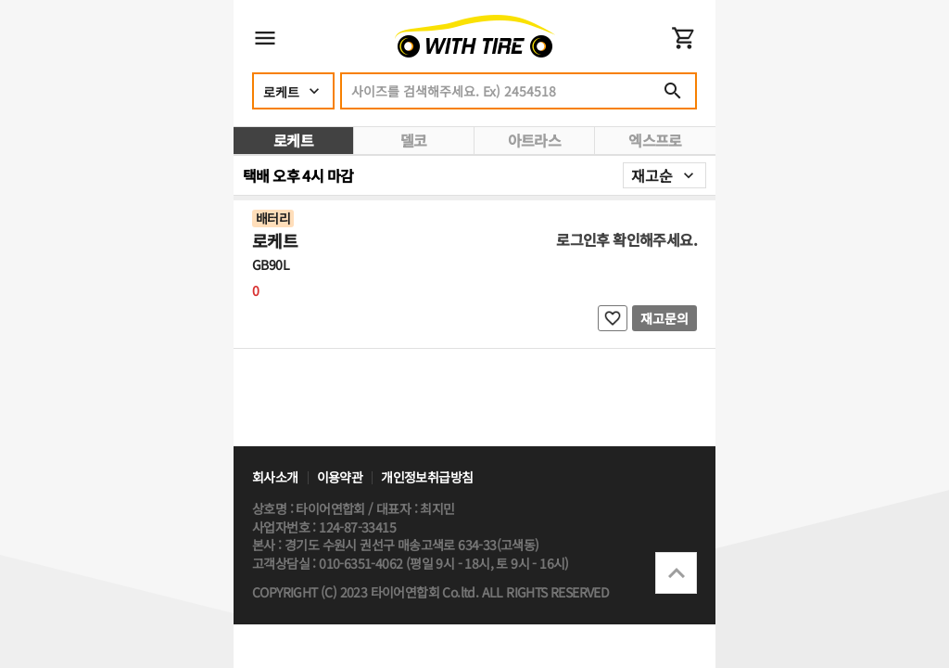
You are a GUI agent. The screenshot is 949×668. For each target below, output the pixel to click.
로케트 (293, 140)
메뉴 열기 (265, 38)
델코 (413, 140)
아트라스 (535, 140)
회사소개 (275, 477)
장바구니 (684, 38)
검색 (673, 91)
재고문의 (664, 318)
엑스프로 (655, 140)
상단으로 (676, 573)
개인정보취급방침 (427, 477)
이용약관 (340, 477)
